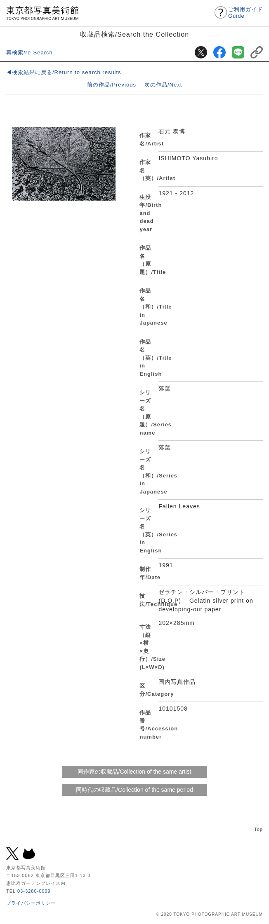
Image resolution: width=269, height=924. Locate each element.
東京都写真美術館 (42, 13)
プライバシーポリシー (31, 903)
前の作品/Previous (111, 85)
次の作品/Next (163, 85)
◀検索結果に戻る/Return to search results (63, 72)
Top (258, 829)
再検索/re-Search (29, 52)
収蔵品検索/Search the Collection (134, 34)
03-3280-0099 (34, 891)
